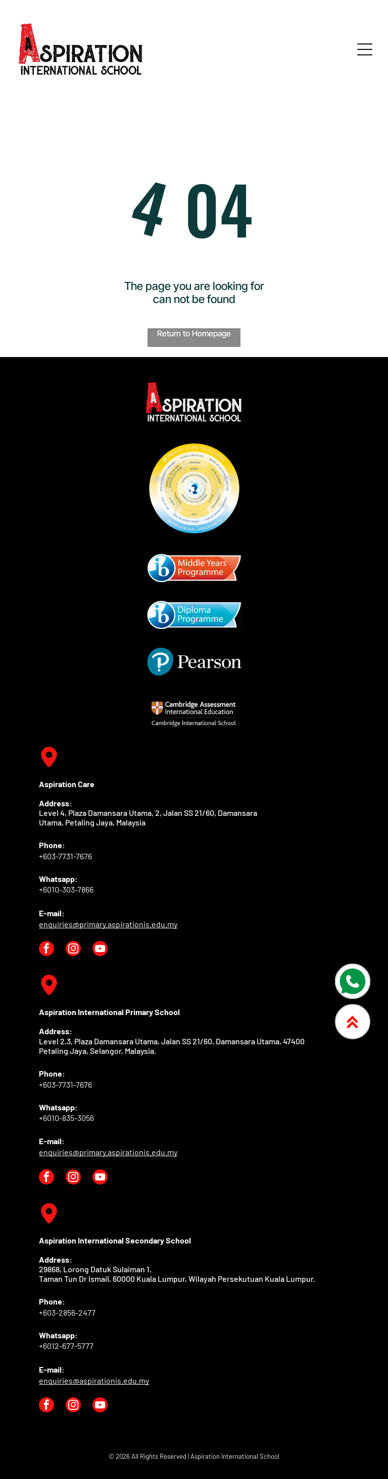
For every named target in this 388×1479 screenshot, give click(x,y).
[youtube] (100, 950)
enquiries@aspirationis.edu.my (94, 1380)
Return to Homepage (194, 333)
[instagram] (73, 950)
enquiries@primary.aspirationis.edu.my (108, 924)
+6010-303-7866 (66, 889)
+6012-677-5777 (66, 1345)
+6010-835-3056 (66, 1117)
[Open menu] (364, 49)
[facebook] (46, 950)
